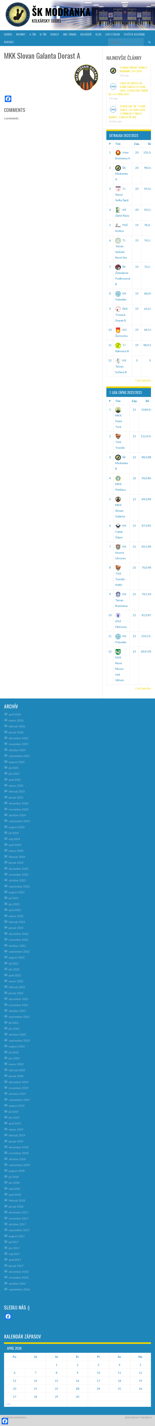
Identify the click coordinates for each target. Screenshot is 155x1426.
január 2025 (16, 797)
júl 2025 (14, 767)
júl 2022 (14, 963)
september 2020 (19, 1040)
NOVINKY (20, 34)
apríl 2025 (15, 779)
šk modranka (61, 11)
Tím (117, 143)
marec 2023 (16, 916)
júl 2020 (14, 1052)
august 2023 (17, 892)
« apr (8, 1403)
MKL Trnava (69, 34)
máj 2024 (14, 839)
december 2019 (18, 1082)
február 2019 (17, 1135)
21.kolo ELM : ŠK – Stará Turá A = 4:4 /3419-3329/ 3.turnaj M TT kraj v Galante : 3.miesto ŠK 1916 (127, 111)
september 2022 (19, 951)
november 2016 (18, 1277)
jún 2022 (14, 969)
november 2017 (18, 1218)
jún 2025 (14, 773)
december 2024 (18, 803)
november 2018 (18, 1153)
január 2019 (16, 1141)
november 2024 (18, 809)
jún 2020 (14, 1058)
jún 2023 (14, 904)
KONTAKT (9, 42)
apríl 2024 (15, 845)
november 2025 (18, 744)
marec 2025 (16, 785)
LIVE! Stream (112, 34)
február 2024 (17, 856)
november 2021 (18, 1005)
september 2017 (19, 1230)
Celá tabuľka (143, 380)
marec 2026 (16, 720)
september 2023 (19, 886)
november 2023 (18, 874)
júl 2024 (14, 833)
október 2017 (17, 1224)
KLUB (98, 34)
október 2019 (17, 1093)
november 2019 (18, 1088)
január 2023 (16, 927)
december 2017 (18, 1212)
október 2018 (17, 1159)
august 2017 (17, 1236)
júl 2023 (14, 898)
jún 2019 (14, 1117)
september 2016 (19, 1289)
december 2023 (18, 868)
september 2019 (19, 1099)
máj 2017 (14, 1254)
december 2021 (18, 999)
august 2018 (17, 1170)
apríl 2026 (15, 714)
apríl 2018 (15, 1194)
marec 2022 (16, 981)
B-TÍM (43, 34)
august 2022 (17, 957)
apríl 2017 (15, 1259)
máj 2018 (14, 1188)
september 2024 (19, 821)
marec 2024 (16, 850)
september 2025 (19, 756)
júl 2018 (14, 1177)
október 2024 (17, 815)
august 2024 (17, 827)
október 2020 (17, 1034)
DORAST (54, 34)
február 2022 (17, 987)
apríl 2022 (15, 975)
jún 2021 (14, 1028)
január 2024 (16, 862)
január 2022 (16, 993)
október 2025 (17, 750)
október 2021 (17, 1011)
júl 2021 (14, 1022)
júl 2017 (14, 1242)
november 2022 (18, 939)
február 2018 (17, 1200)
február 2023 (17, 922)
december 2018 (18, 1147)
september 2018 (19, 1165)
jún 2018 (14, 1182)
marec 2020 (16, 1064)
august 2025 (17, 762)
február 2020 (17, 1070)
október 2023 (17, 880)
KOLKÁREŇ (85, 34)
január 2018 (16, 1206)
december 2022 (18, 933)
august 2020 (17, 1046)
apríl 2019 (15, 1123)
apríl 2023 (15, 910)
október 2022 (17, 945)
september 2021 (19, 1016)
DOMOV (8, 34)
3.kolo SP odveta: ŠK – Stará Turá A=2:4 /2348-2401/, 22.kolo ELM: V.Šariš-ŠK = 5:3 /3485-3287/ (129, 88)
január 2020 (16, 1076)
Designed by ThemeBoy (138, 1417)
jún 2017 (14, 1248)
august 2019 (17, 1105)
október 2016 (17, 1283)
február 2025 (17, 791)
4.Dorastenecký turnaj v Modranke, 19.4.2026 (133, 69)
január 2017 (16, 1265)
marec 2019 (16, 1129)
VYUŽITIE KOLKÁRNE (134, 34)
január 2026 (16, 732)
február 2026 (17, 726)
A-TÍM (32, 34)
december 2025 (18, 738)
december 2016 (18, 1271)
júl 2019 (14, 1111)
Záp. (137, 143)
